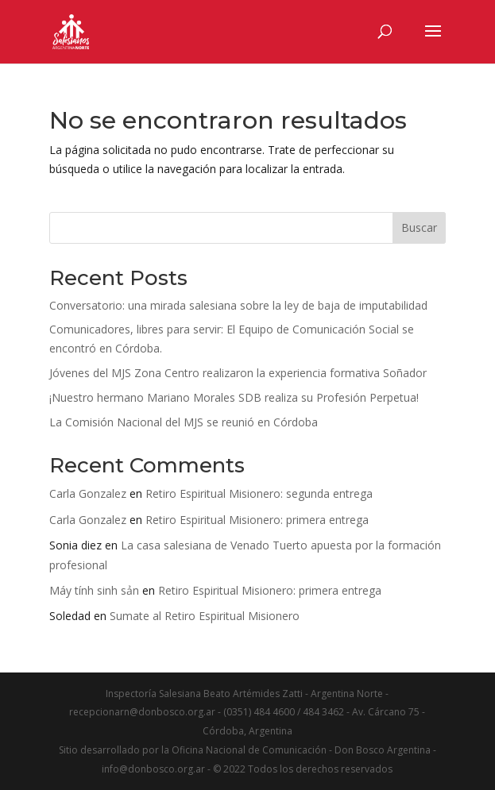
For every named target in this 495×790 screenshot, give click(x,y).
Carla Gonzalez (87, 493)
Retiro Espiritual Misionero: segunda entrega (259, 493)
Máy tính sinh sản (94, 590)
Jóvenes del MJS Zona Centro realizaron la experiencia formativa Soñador (238, 372)
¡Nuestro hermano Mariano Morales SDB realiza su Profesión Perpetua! (234, 397)
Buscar (419, 227)
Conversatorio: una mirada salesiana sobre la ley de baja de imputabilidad (238, 305)
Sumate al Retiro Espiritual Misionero (205, 615)
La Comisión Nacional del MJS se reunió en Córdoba (183, 422)
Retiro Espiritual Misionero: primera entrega (257, 519)
